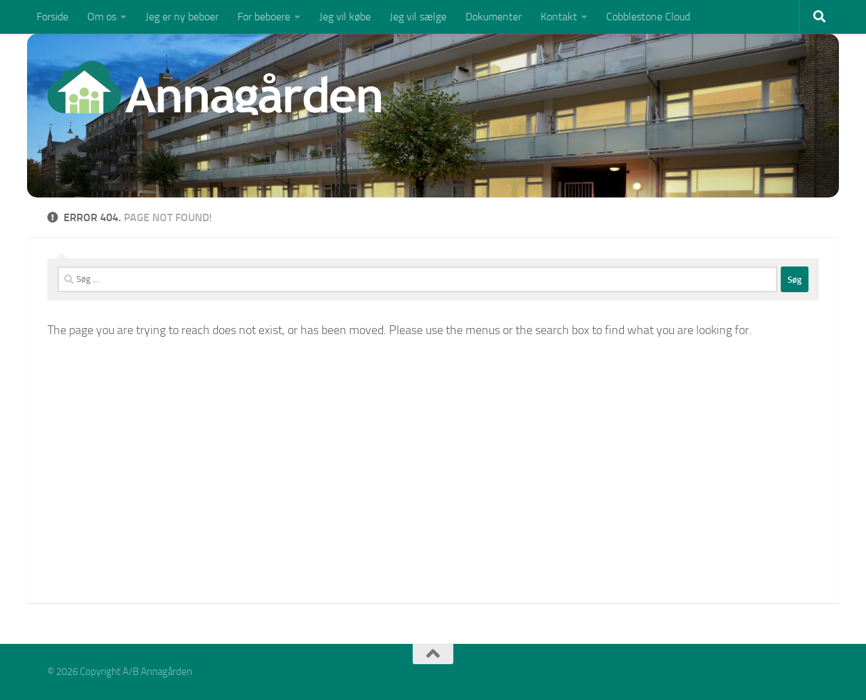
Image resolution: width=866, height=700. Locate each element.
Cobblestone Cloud (648, 16)
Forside (52, 16)
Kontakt (559, 16)
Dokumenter (493, 16)
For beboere (263, 16)
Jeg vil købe (345, 16)
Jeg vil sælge (418, 16)
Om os (101, 16)
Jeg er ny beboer (182, 16)
